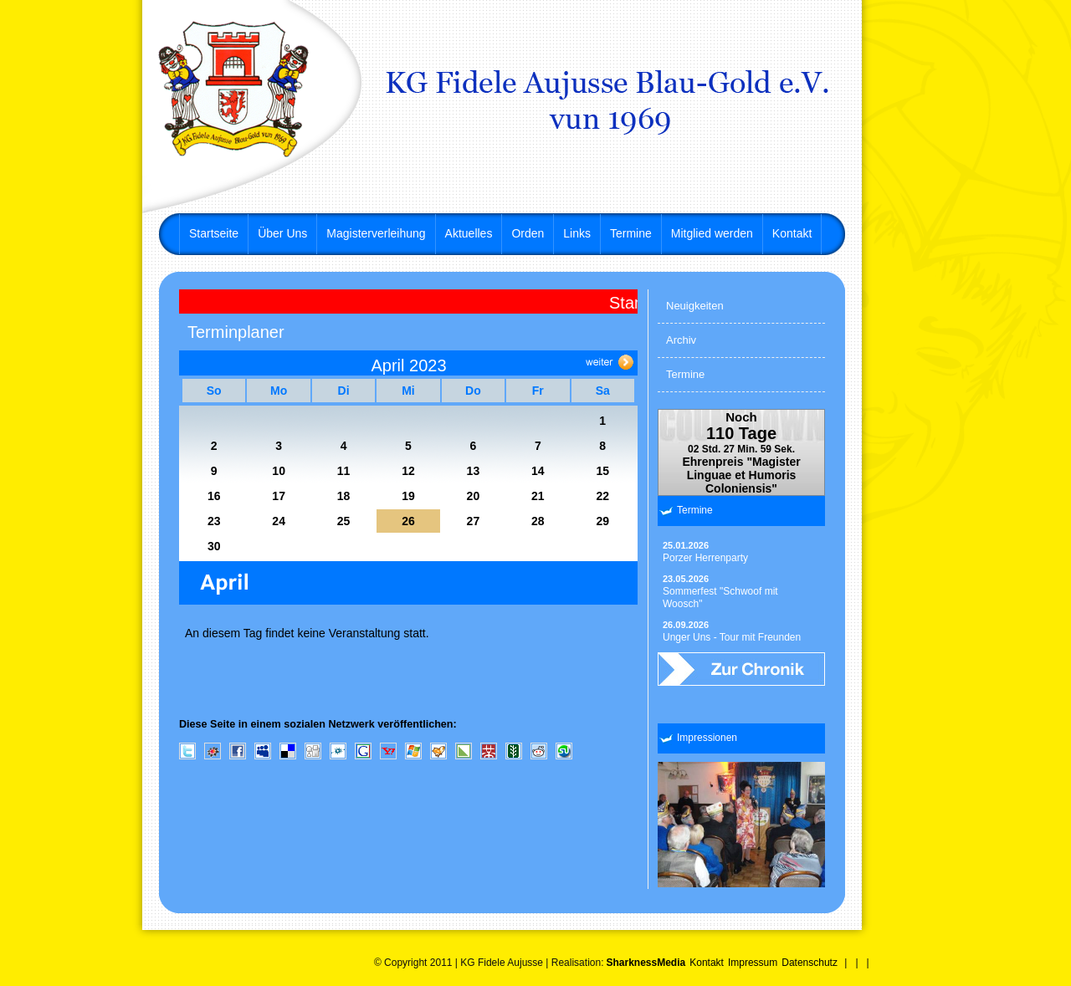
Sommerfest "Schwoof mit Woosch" (720, 592)
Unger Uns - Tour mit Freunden (732, 631)
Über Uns (282, 233)
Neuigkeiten (695, 305)
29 (602, 521)
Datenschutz (809, 962)
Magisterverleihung (375, 233)
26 (408, 521)
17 (278, 496)
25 (344, 521)
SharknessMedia (645, 962)
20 (473, 496)
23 (214, 521)
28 (538, 521)
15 (602, 471)
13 (473, 471)
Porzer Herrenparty (705, 552)
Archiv (681, 340)
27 (473, 521)
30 (214, 546)
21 (538, 496)
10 (278, 471)
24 (278, 521)
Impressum (752, 962)
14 (538, 471)
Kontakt (792, 233)
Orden (527, 233)
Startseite (213, 233)
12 (408, 471)
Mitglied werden (712, 233)
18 (344, 496)
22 (602, 496)
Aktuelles (469, 233)
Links (577, 233)
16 (214, 496)
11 (344, 471)
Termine (631, 233)
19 (408, 496)
